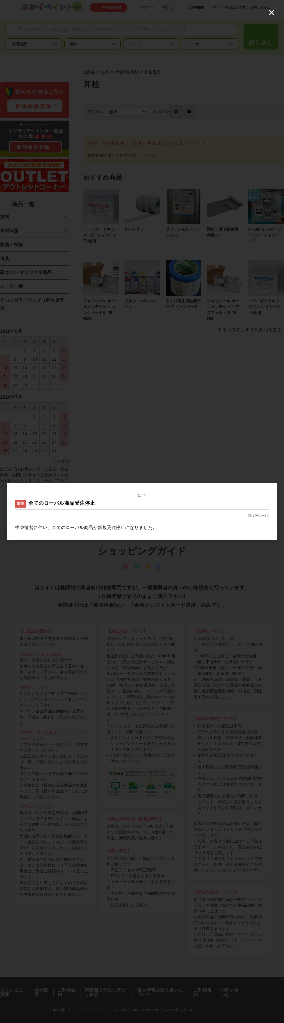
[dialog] (142, 511)
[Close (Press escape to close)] (271, 12)
